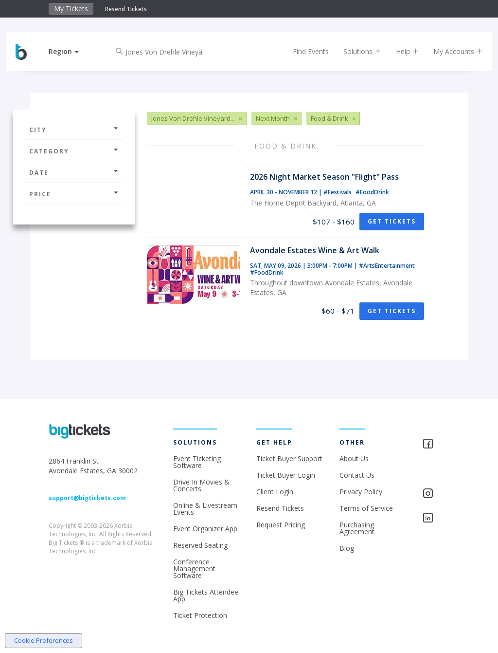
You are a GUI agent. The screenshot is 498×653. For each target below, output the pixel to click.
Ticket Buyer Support (289, 458)
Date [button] (74, 172)
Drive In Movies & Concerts (201, 485)
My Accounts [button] (448, 51)
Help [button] (397, 51)
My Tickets (71, 8)
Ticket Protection (200, 615)
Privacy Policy (360, 491)
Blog (346, 548)
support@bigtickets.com (87, 498)
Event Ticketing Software (197, 462)
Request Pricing (280, 524)
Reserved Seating (200, 545)
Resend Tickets (126, 9)
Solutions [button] (353, 51)
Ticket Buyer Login (285, 475)
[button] (73, 51)
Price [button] (74, 194)
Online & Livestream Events (205, 509)
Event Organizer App (205, 528)
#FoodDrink (372, 192)
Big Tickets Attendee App (205, 595)
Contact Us (356, 475)
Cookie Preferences (43, 640)
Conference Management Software (194, 568)
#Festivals (338, 192)
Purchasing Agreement (356, 528)
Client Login (274, 491)
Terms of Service (366, 508)
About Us (354, 458)
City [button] (74, 130)
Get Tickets (392, 221)
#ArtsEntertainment (387, 265)
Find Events (301, 51)
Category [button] (74, 151)
